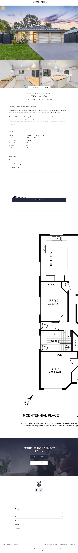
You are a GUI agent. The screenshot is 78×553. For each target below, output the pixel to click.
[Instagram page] (41, 490)
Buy (16, 513)
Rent (16, 516)
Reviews (17, 524)
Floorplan (44, 87)
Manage (17, 509)
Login (16, 532)
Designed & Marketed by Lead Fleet (68, 544)
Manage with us (39, 463)
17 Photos (34, 87)
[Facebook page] (36, 490)
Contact (17, 528)
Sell (16, 505)
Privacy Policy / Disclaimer (12, 544)
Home (4, 544)
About (16, 520)
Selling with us (39, 457)
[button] (12, 160)
